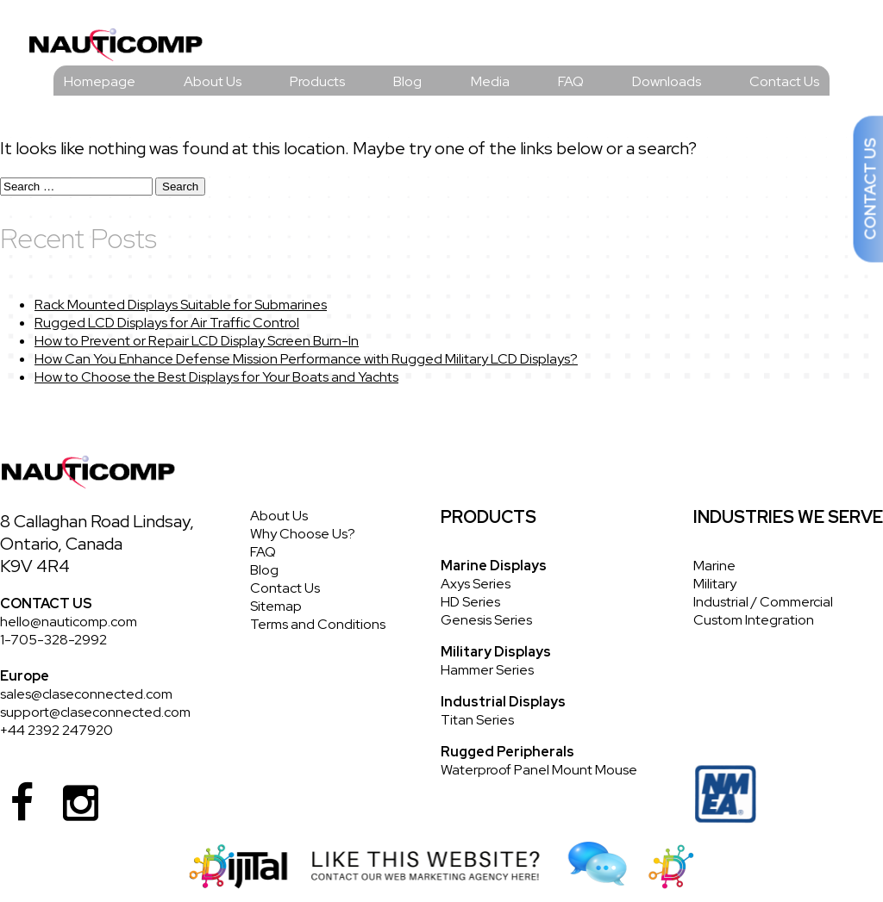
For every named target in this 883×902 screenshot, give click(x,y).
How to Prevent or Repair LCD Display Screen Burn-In (196, 341)
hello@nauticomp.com (68, 622)
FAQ (571, 81)
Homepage (99, 81)
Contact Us (784, 81)
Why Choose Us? (302, 534)
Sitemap (276, 606)
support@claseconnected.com (95, 712)
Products (317, 81)
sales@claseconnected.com (86, 694)
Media (490, 81)
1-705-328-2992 (53, 640)
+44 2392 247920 (56, 730)
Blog (407, 81)
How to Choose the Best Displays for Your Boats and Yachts (216, 377)
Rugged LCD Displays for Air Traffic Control (166, 323)
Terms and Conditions (317, 624)
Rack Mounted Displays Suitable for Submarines (180, 304)
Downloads (666, 81)
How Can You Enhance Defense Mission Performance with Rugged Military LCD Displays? (306, 359)
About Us (212, 81)
